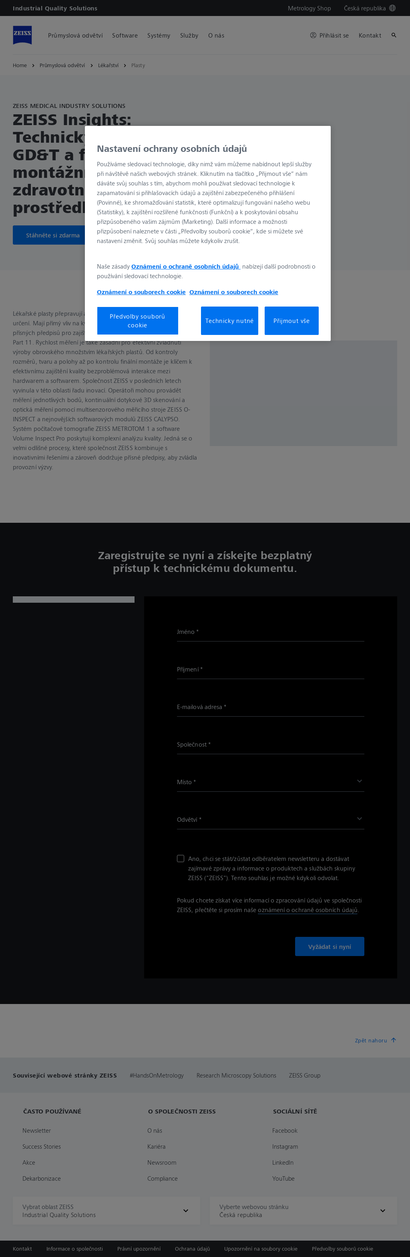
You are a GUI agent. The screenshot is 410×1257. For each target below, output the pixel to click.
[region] (208, 233)
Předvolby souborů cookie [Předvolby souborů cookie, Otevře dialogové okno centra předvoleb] (137, 320)
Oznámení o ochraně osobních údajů (186, 266)
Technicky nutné (229, 320)
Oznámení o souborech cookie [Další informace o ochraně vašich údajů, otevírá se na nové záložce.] (141, 291)
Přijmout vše (291, 320)
